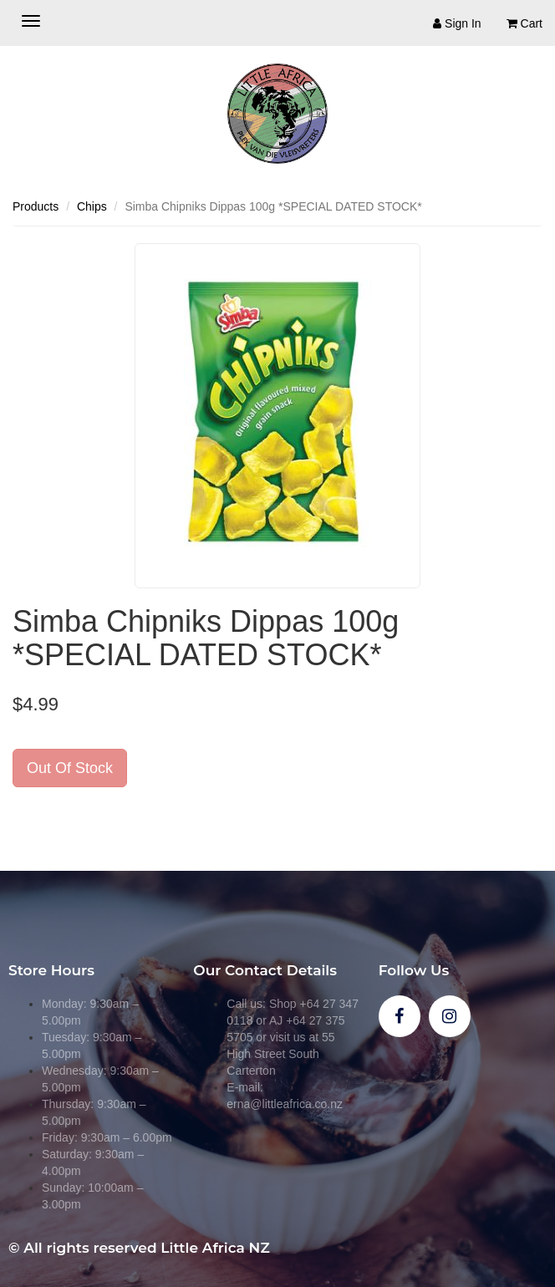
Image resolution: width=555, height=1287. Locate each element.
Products (36, 206)
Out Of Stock (70, 768)
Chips (92, 206)
